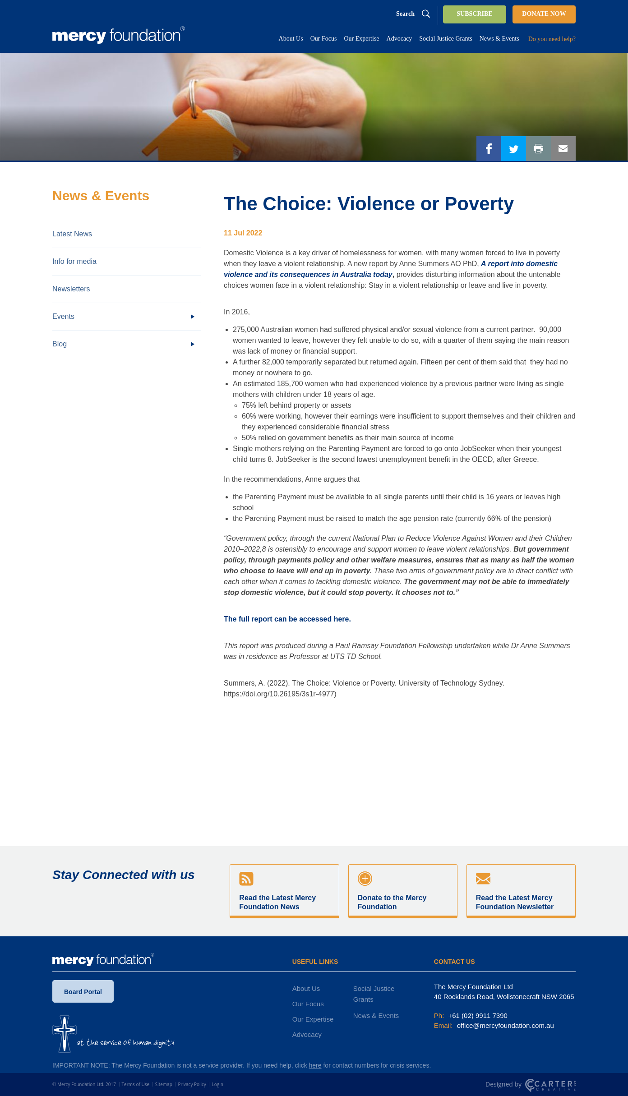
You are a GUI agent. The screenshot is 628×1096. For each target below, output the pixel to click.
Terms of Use (135, 1084)
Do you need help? (552, 39)
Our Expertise (313, 1019)
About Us (306, 988)
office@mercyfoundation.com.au (504, 1025)
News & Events (376, 1015)
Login (217, 1084)
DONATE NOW (544, 13)
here (315, 1065)
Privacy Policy (192, 1084)
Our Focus (308, 1004)
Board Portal (83, 993)
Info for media (74, 261)
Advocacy (307, 1034)
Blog (59, 344)
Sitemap (163, 1084)
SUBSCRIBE (474, 13)
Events (63, 316)
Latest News (72, 234)
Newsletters (71, 289)
